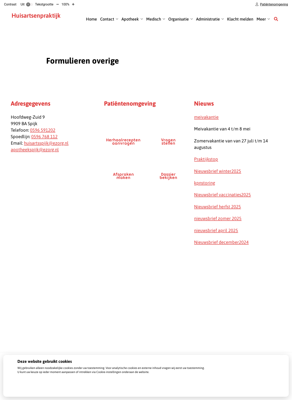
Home (91, 19)
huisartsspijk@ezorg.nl (46, 143)
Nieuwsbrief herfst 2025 (217, 206)
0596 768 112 (44, 136)
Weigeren (53, 387)
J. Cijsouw (38, 19)
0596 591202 (42, 130)
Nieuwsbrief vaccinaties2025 (222, 194)
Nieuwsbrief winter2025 (217, 171)
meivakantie (206, 117)
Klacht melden (240, 19)
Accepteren (77, 387)
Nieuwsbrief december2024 (221, 242)
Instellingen (29, 387)
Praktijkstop (206, 159)
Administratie (208, 19)
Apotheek (130, 19)
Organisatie (178, 19)
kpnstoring (204, 182)
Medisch (153, 19)
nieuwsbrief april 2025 (216, 230)
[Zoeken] (276, 18)
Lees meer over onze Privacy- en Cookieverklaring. (49, 377)
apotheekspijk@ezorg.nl (35, 149)
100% (65, 4)
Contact (107, 19)
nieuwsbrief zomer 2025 (218, 218)
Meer (261, 19)
